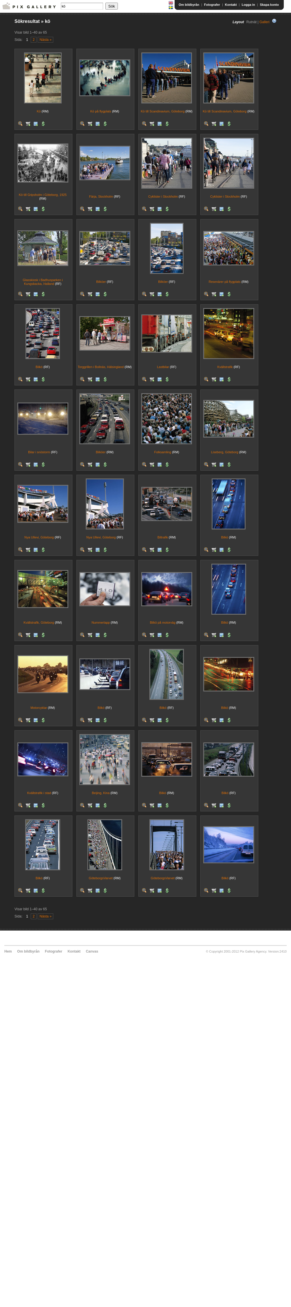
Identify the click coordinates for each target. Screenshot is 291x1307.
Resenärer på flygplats (225, 281)
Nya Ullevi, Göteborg (39, 537)
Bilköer (101, 281)
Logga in (248, 4)
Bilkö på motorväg (162, 622)
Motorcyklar (38, 707)
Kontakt (231, 4)
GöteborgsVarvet (101, 878)
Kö (39, 111)
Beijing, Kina (100, 793)
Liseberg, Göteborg (224, 452)
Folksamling (162, 452)
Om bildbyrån (189, 4)
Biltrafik (163, 537)
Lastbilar (163, 367)
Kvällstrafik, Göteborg (38, 622)
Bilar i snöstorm (39, 452)
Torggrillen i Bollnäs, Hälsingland (101, 367)
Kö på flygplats (100, 111)
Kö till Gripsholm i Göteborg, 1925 (43, 194)
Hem (8, 951)
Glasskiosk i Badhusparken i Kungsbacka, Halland (43, 281)
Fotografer (212, 4)
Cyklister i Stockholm (163, 196)
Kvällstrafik (225, 367)
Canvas (92, 951)
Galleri (264, 22)
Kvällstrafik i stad (39, 793)
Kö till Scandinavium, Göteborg (162, 111)
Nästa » (46, 40)
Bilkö (39, 367)
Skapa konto (269, 4)
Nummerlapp (100, 622)
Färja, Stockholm (101, 196)
